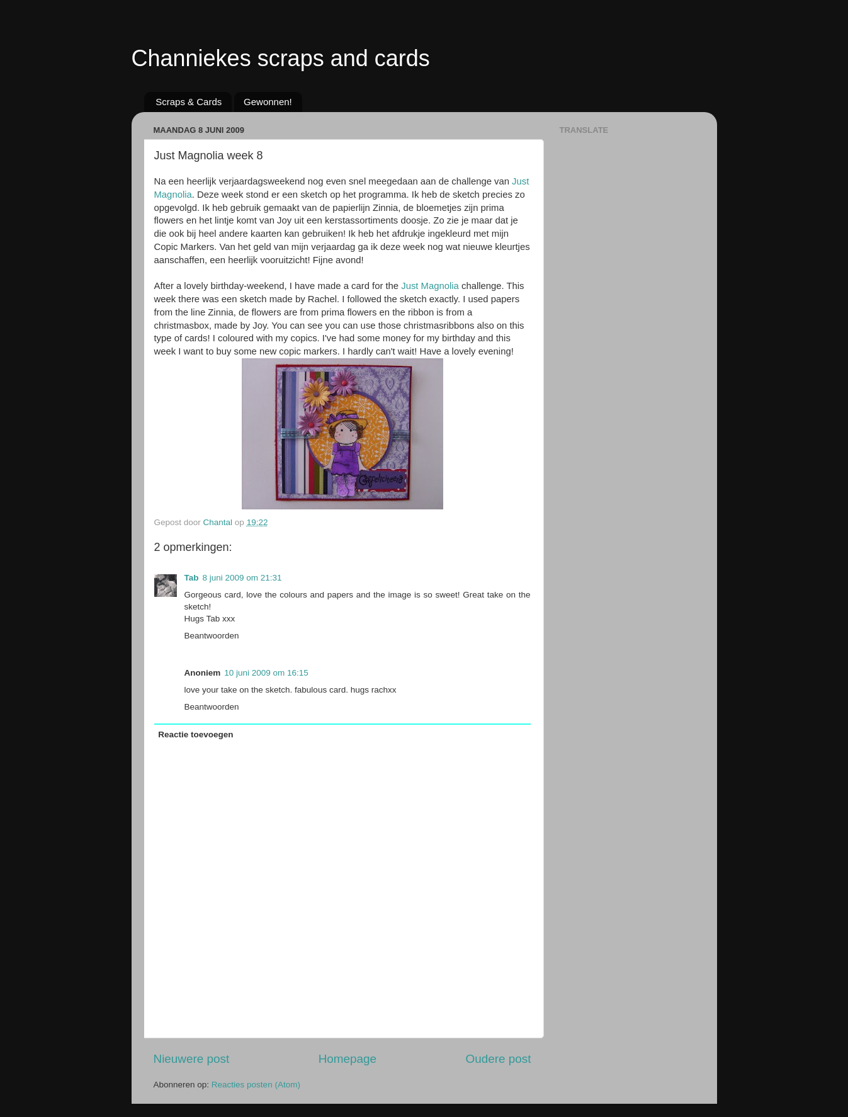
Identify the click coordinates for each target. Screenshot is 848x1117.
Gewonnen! (268, 101)
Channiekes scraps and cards (281, 58)
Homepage (347, 1058)
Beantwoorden (211, 635)
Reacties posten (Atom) (256, 1084)
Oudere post (498, 1058)
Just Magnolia (430, 286)
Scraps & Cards (188, 101)
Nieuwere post (192, 1058)
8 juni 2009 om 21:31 (242, 577)
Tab (191, 577)
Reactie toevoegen (195, 734)
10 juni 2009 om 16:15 (266, 673)
